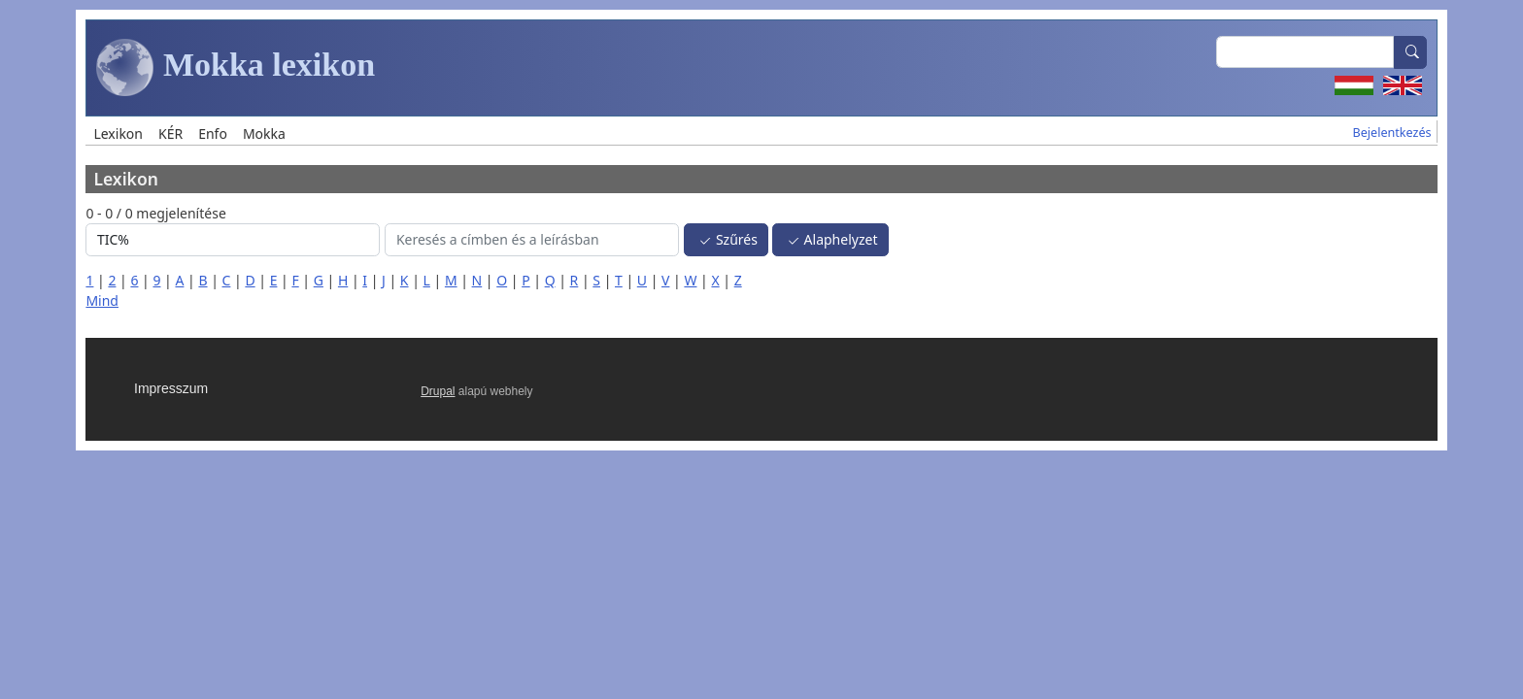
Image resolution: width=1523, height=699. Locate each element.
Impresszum (171, 388)
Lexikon (118, 133)
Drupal (438, 391)
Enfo (212, 133)
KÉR (170, 133)
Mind (101, 300)
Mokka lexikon (235, 68)
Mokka (264, 133)
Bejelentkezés (1392, 132)
